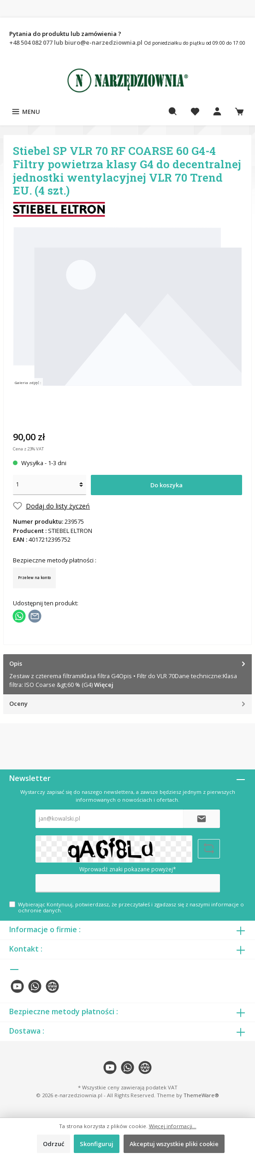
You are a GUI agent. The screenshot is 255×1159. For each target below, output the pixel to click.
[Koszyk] (239, 111)
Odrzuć (53, 1144)
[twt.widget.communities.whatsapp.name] (35, 986)
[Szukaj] (173, 111)
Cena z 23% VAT (28, 449)
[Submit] (201, 819)
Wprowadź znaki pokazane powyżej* (127, 869)
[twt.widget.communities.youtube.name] (17, 986)
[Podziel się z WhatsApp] (19, 615)
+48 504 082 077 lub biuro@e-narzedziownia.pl (76, 42)
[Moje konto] (217, 111)
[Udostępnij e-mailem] (35, 615)
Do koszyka (166, 485)
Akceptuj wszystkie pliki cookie (174, 1144)
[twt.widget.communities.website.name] (52, 986)
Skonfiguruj (96, 1144)
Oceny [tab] (128, 704)
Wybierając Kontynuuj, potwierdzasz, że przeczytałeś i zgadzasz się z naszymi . (131, 907)
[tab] (127, 674)
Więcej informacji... (172, 1126)
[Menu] (25, 111)
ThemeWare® (201, 1095)
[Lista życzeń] (195, 111)
